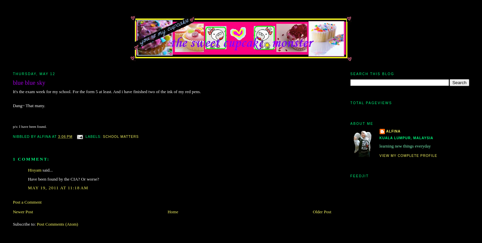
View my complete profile (408, 156)
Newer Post (23, 211)
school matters (121, 137)
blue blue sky (29, 82)
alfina (393, 131)
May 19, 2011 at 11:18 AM (58, 187)
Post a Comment (27, 202)
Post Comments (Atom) (57, 224)
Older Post (322, 211)
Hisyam (34, 170)
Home (173, 211)
